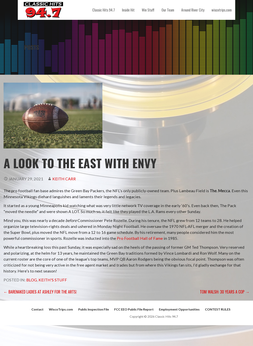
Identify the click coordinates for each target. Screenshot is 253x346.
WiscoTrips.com (61, 309)
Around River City (192, 9)
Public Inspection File (93, 309)
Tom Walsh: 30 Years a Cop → (224, 292)
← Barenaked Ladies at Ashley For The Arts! (40, 292)
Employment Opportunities (179, 309)
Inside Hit (128, 9)
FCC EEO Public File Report (134, 309)
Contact (37, 309)
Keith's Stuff (53, 279)
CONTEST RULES (217, 309)
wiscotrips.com (221, 9)
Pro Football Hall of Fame (140, 238)
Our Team (167, 9)
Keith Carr (64, 178)
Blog (31, 279)
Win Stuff (148, 9)
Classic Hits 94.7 (103, 9)
